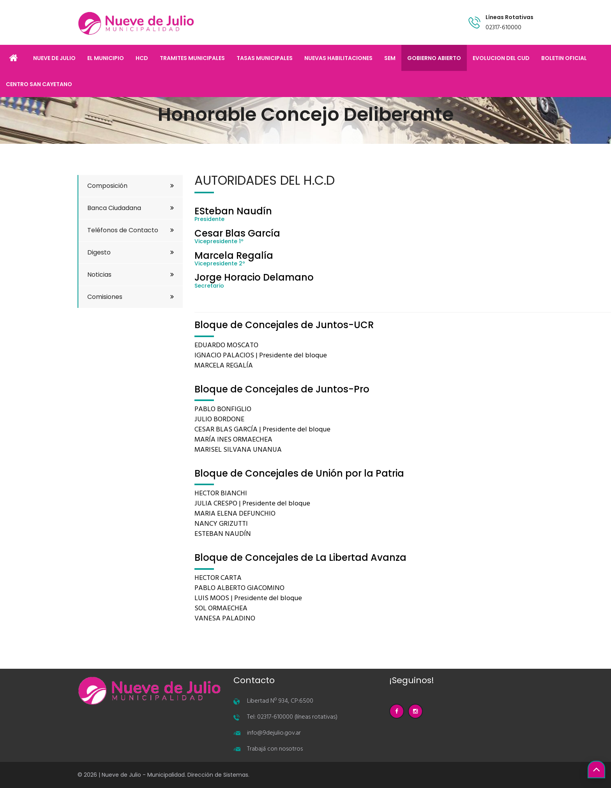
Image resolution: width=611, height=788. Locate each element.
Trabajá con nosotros (275, 749)
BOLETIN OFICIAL (564, 58)
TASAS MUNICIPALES (265, 58)
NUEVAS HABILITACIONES (338, 58)
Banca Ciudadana (130, 207)
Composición (130, 185)
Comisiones (130, 296)
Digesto (130, 252)
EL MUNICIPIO (105, 58)
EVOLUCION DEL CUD (501, 58)
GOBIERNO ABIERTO (434, 58)
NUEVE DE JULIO (54, 58)
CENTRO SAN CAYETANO (39, 84)
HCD (142, 58)
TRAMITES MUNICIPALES (192, 58)
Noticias (130, 274)
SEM (390, 58)
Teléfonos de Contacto (130, 230)
